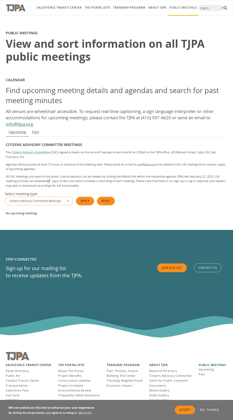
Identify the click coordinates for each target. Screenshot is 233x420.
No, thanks (209, 411)
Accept (185, 411)
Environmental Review (74, 390)
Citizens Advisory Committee (30, 152)
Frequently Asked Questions (79, 395)
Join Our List (172, 268)
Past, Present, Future (122, 371)
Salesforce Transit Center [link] (59, 8)
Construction (159, 400)
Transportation (17, 386)
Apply (85, 201)
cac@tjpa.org (146, 164)
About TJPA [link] (157, 8)
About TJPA (158, 365)
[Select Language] (211, 8)
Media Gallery (159, 390)
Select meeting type (21, 193)
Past (35, 131)
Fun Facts (13, 395)
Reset (105, 201)
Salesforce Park (17, 390)
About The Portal (71, 371)
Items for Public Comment (168, 381)
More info (84, 414)
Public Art (13, 376)
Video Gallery (159, 395)
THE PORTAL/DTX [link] (97, 8)
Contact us (207, 268)
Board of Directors (163, 371)
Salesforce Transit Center (28, 365)
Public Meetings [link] (183, 8)
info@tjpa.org (19, 124)
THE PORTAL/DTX (71, 365)
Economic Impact (119, 386)
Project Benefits (70, 376)
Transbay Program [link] (129, 8)
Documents (157, 386)
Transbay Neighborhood (125, 381)
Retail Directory (17, 371)
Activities (12, 400)
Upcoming (17, 131)
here (55, 181)
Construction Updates (74, 381)
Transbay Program (123, 365)
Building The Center (121, 376)
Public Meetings (212, 365)
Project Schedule (70, 386)
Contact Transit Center (22, 381)
